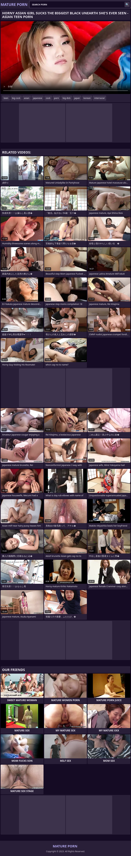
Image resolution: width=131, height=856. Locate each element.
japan (77, 98)
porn (56, 98)
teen (6, 98)
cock (48, 98)
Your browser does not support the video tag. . (65, 57)
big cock (16, 98)
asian (26, 98)
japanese (37, 98)
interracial (99, 98)
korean (87, 98)
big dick (67, 98)
